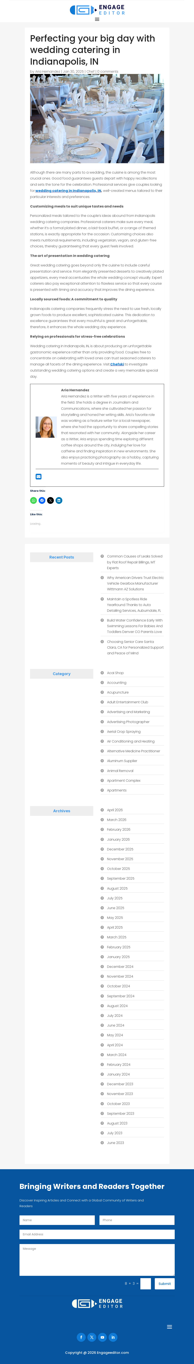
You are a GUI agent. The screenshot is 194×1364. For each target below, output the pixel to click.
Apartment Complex (123, 780)
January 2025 (118, 956)
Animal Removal (120, 770)
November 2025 (120, 859)
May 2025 (115, 917)
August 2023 (117, 1123)
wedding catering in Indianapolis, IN (68, 190)
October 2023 (118, 1103)
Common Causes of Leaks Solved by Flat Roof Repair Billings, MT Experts (134, 562)
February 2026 (118, 829)
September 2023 (120, 1113)
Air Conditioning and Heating (131, 741)
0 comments (107, 71)
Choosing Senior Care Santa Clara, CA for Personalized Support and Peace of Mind (135, 647)
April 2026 (115, 810)
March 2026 (116, 819)
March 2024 (116, 1054)
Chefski (117, 364)
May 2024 (115, 1035)
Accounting (116, 682)
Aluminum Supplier (122, 760)
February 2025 (118, 947)
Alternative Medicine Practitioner (133, 751)
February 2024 (118, 1064)
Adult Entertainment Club (127, 702)
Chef (91, 71)
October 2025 (118, 868)
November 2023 (120, 1093)
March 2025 (116, 937)
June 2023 (115, 1142)
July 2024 (115, 1015)
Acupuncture (118, 692)
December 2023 (120, 1084)
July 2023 (114, 1133)
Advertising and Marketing (128, 711)
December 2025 (120, 849)
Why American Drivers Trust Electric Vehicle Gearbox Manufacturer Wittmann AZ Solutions (135, 583)
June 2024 (115, 1025)
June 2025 (115, 908)
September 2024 (120, 996)
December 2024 (120, 966)
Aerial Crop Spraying (124, 731)
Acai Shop (115, 672)
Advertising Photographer (128, 721)
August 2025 (117, 888)
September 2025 (120, 878)
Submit (165, 1283)
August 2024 (117, 1005)
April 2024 (115, 1045)
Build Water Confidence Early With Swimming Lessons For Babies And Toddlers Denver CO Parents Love (135, 626)
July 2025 (115, 898)
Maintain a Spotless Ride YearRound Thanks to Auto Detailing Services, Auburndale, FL (134, 605)
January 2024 (118, 1074)
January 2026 (118, 839)
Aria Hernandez (47, 71)
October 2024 (118, 986)
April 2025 (115, 927)
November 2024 (120, 976)
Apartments (117, 790)
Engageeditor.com (113, 1352)
